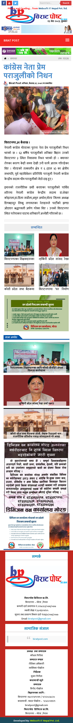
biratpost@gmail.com (39, 619)
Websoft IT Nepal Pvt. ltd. (53, 8)
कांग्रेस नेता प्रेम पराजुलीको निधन (28, 71)
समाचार (13, 59)
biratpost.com (40, 639)
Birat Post (11, 40)
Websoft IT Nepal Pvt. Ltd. (44, 721)
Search (66, 3)
